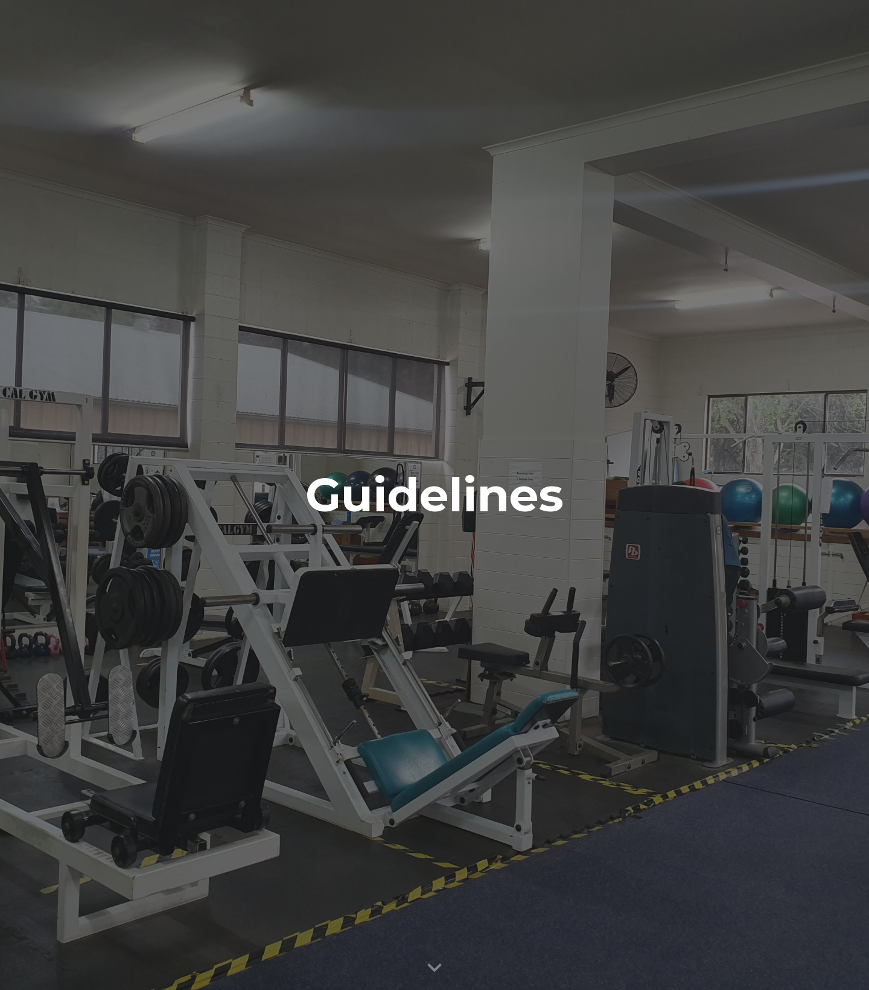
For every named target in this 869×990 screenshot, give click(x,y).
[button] (434, 968)
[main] (434, 495)
